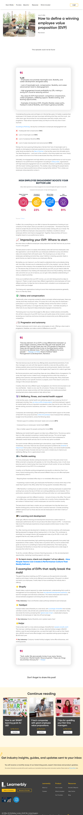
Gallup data (55, 161)
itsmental (63, 445)
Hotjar (43, 660)
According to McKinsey (23, 126)
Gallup (23, 218)
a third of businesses (43, 415)
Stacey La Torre (34, 352)
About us (44, 787)
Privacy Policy (72, 768)
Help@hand (19, 448)
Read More (15, 732)
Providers (18, 5)
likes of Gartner (38, 151)
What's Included (45, 5)
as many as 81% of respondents (42, 402)
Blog (69, 795)
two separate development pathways (55, 592)
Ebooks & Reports (73, 787)
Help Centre (71, 791)
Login (74, 5)
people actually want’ (61, 627)
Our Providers (59, 795)
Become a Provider (24, 790)
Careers (44, 791)
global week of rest (47, 613)
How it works (58, 787)
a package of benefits (55, 608)
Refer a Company (9, 790)
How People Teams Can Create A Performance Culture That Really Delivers (43, 561)
